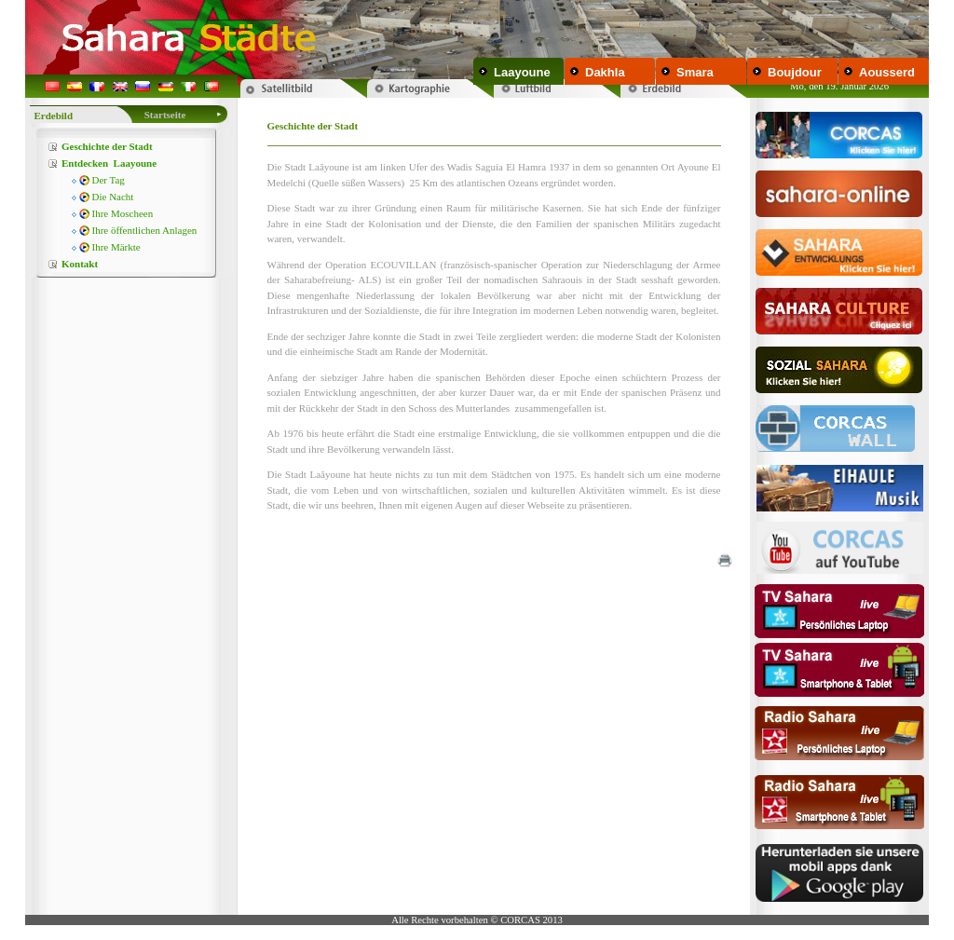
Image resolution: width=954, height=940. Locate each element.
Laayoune (522, 72)
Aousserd (887, 72)
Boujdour (795, 72)
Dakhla (605, 72)
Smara (695, 72)
